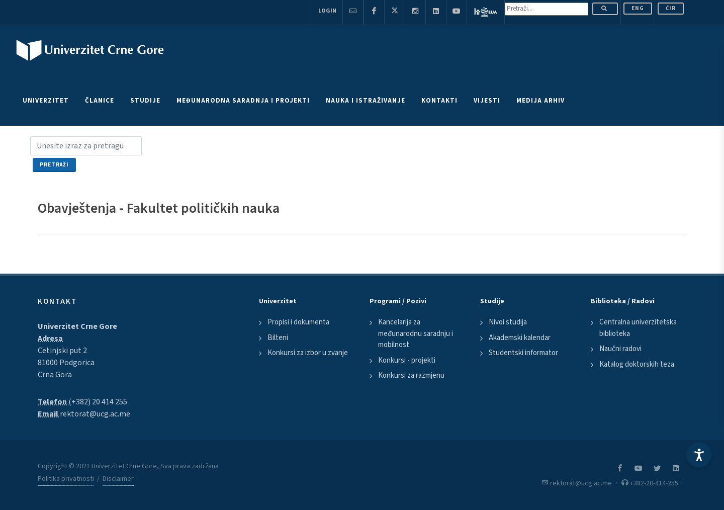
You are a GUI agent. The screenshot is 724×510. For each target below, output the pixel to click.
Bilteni (277, 337)
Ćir (671, 8)
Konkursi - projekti (406, 360)
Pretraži (54, 164)
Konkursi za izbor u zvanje (307, 353)
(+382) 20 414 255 (97, 401)
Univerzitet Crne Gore (77, 326)
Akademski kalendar (520, 337)
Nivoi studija (508, 322)
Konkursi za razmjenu (411, 375)
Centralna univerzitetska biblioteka (638, 328)
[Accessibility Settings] (698, 454)
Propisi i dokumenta (298, 322)
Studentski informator (523, 353)
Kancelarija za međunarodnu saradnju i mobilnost (415, 333)
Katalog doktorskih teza (636, 364)
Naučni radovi (620, 349)
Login (327, 11)
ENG (637, 8)
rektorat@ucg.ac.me (95, 413)
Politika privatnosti (66, 479)
